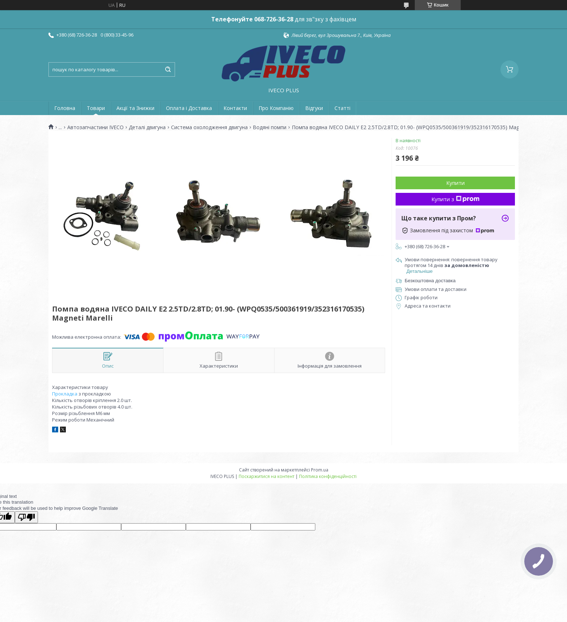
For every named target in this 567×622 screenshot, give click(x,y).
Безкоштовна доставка (430, 280)
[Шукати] (168, 69)
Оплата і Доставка (189, 108)
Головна (64, 108)
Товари (96, 108)
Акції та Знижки (135, 108)
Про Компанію (276, 108)
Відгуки (314, 108)
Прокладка (64, 393)
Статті (342, 108)
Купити (455, 182)
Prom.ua (319, 470)
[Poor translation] (26, 517)
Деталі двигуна (147, 127)
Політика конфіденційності (328, 476)
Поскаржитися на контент (266, 476)
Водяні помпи (269, 127)
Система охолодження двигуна (209, 127)
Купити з (455, 199)
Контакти (235, 108)
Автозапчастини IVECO (95, 127)
